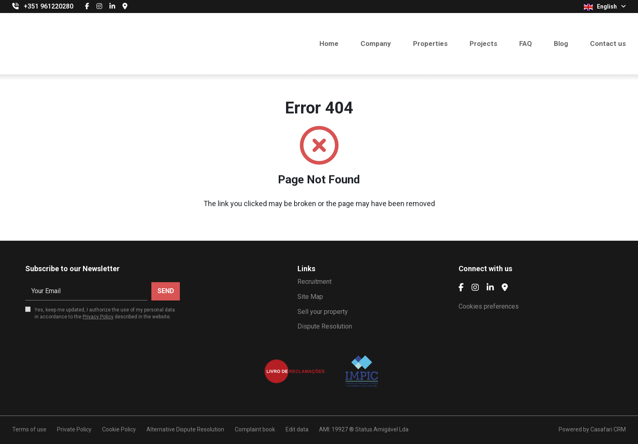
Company (376, 43)
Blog (561, 43)
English (605, 7)
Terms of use (29, 429)
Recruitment (314, 281)
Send (165, 291)
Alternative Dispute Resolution (185, 429)
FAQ (525, 43)
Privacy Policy (98, 317)
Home (329, 43)
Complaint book (255, 429)
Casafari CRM (608, 429)
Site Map (310, 296)
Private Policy (74, 429)
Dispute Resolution (324, 326)
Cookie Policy (119, 429)
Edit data (297, 429)
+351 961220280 (48, 6)
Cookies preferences (489, 306)
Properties (430, 43)
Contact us (608, 43)
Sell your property (322, 312)
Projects (483, 43)
